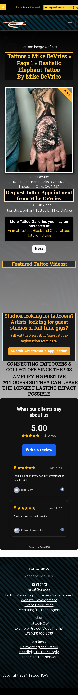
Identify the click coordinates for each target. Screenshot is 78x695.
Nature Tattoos (39, 235)
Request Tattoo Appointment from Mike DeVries (39, 195)
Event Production (39, 605)
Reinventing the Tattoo (39, 647)
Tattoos (16, 56)
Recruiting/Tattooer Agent (39, 610)
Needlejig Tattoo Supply (39, 652)
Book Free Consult (33, 7)
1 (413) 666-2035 (39, 633)
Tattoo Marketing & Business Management (39, 595)
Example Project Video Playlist (39, 628)
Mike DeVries (49, 56)
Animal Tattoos (20, 231)
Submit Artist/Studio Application (39, 351)
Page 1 (25, 63)
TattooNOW (39, 623)
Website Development (39, 600)
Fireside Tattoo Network (39, 657)
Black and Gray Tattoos (51, 231)
